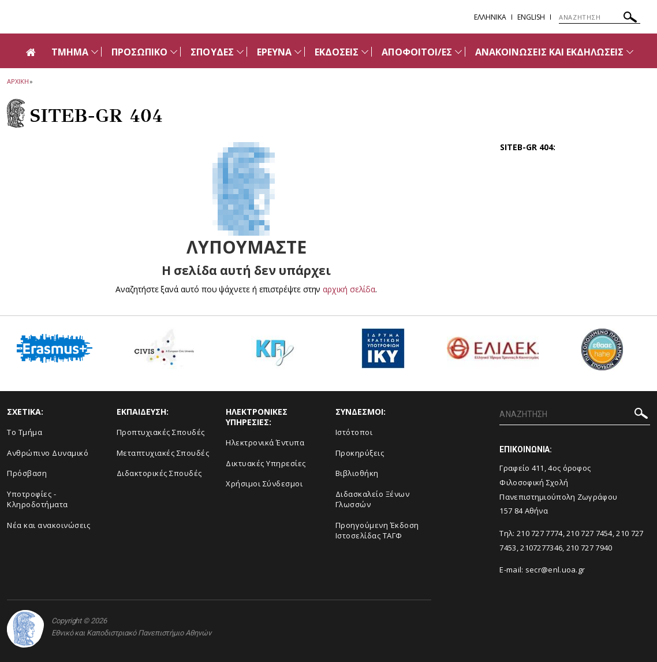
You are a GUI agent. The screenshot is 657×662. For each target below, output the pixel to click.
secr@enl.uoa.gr (555, 569)
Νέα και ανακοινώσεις (48, 525)
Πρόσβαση (27, 473)
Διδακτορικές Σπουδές (159, 473)
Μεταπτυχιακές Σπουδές (163, 453)
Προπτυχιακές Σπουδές (161, 432)
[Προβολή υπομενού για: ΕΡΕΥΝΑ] (298, 51)
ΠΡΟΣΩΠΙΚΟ (139, 52)
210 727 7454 (589, 533)
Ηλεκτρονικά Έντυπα (265, 442)
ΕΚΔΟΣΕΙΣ (337, 52)
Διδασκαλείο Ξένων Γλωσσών (372, 499)
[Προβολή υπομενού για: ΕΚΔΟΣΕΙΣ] (365, 51)
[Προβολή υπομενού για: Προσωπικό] (173, 51)
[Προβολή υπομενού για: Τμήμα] (94, 51)
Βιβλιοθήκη (357, 473)
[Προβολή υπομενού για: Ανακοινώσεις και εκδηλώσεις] (630, 51)
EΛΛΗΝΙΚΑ (490, 17)
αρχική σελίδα (349, 289)
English (531, 17)
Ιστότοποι (354, 432)
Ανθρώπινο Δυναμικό (47, 453)
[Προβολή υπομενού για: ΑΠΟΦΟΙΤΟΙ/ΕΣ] (458, 51)
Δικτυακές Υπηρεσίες (266, 463)
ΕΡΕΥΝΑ (274, 52)
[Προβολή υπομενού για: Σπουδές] (240, 51)
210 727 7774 (540, 533)
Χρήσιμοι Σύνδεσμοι (264, 483)
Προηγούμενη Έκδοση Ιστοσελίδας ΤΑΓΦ (377, 530)
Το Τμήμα (24, 432)
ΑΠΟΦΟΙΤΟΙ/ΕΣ (417, 52)
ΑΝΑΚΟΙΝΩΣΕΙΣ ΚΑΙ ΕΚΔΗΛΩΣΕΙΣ (549, 52)
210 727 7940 (589, 547)
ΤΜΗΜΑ (69, 52)
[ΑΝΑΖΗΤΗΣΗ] (599, 17)
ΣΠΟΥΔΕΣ (212, 52)
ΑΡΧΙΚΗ (17, 81)
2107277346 (541, 547)
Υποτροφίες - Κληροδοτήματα (37, 499)
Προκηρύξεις (360, 453)
